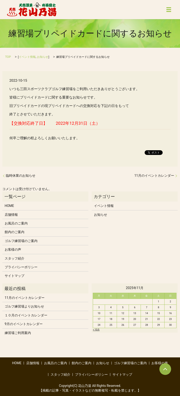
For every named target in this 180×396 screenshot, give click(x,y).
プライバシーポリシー (21, 267)
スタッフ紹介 (14, 258)
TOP (8, 57)
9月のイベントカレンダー (24, 324)
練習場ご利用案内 (18, 333)
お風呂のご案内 (16, 223)
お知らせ (42, 57)
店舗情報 (11, 214)
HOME (9, 206)
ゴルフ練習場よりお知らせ (24, 306)
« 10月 (96, 329)
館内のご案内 (14, 232)
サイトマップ (14, 276)
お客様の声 (13, 249)
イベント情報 (27, 57)
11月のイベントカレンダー (154, 175)
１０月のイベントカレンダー (26, 315)
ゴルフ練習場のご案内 (21, 241)
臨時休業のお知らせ (20, 175)
